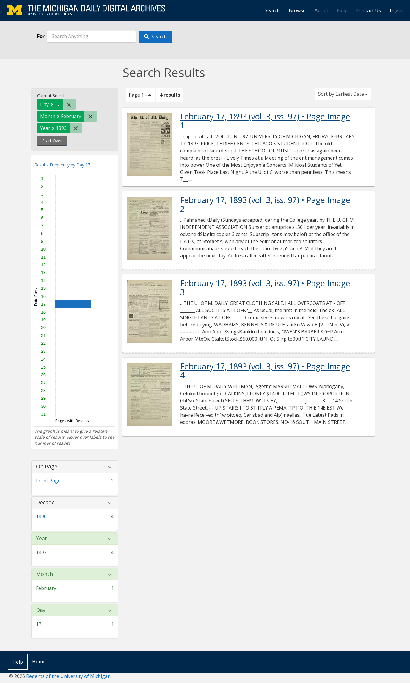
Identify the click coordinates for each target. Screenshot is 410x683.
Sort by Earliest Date (342, 94)
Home (38, 661)
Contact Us (368, 10)
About (321, 10)
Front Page (48, 480)
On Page (46, 467)
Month (44, 574)
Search (272, 10)
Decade (45, 503)
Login (396, 10)
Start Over (52, 141)
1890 (41, 516)
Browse (297, 10)
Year (41, 539)
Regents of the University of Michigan (68, 676)
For (41, 36)
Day (40, 610)
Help (342, 10)
